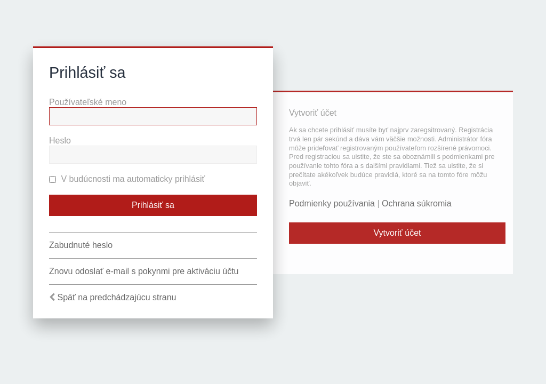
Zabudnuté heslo (81, 245)
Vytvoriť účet (397, 232)
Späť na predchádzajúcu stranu (116, 297)
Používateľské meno (87, 102)
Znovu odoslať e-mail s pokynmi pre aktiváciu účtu (144, 271)
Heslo (60, 140)
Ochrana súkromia (417, 203)
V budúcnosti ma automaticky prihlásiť (127, 178)
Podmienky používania (332, 203)
